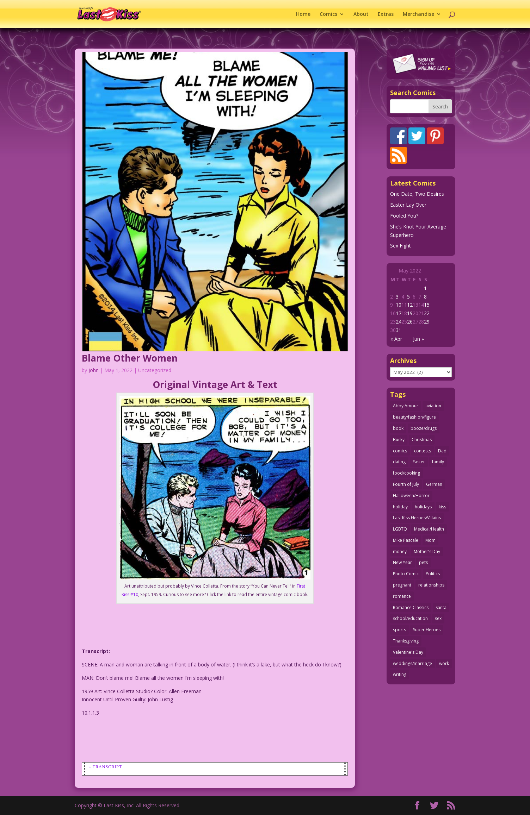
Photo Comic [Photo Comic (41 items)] (406, 574)
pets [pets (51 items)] (423, 562)
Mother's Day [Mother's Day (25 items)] (427, 551)
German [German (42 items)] (434, 484)
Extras (386, 14)
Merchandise (418, 14)
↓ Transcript (105, 766)
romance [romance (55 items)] (402, 596)
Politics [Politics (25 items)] (433, 574)
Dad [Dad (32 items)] (442, 451)
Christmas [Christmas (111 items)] (422, 440)
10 (398, 304)
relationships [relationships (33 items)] (431, 585)
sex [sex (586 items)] (438, 618)
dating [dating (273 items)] (399, 462)
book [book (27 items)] (398, 428)
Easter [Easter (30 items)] (419, 462)
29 (427, 321)
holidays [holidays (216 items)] (423, 507)
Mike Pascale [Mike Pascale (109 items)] (405, 540)
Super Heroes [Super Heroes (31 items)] (426, 630)
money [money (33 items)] (400, 551)
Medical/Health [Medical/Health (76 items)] (429, 529)
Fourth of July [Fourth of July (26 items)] (406, 484)
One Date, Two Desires (417, 193)
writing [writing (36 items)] (399, 674)
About (361, 14)
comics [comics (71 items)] (400, 451)
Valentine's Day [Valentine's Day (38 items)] (408, 652)
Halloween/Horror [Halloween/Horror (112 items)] (411, 496)
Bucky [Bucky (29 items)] (399, 440)
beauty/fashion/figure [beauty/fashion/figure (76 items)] (414, 417)
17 (398, 313)
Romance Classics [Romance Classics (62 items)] (411, 607)
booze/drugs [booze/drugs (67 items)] (424, 428)
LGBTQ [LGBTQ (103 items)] (400, 529)
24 (398, 321)
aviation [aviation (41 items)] (433, 406)
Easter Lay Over (408, 204)
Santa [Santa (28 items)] (441, 607)
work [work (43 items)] (444, 663)
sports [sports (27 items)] (399, 630)
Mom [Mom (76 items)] (430, 540)
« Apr (396, 339)
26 (410, 321)
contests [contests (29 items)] (422, 451)
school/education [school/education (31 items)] (410, 618)
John (93, 370)
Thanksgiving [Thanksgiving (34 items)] (406, 641)
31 (398, 330)
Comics (328, 14)
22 (427, 313)
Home (303, 14)
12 (410, 304)
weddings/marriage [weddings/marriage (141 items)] (412, 663)
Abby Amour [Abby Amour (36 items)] (405, 406)
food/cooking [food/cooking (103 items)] (406, 473)
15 (427, 304)
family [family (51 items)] (438, 462)
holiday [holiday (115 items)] (400, 507)
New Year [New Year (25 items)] (402, 562)
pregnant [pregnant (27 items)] (402, 585)
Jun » (418, 339)
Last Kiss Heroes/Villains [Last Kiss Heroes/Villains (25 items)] (417, 518)
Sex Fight (400, 245)
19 (410, 313)
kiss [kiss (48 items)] (442, 507)
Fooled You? (404, 215)
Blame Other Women (130, 358)
